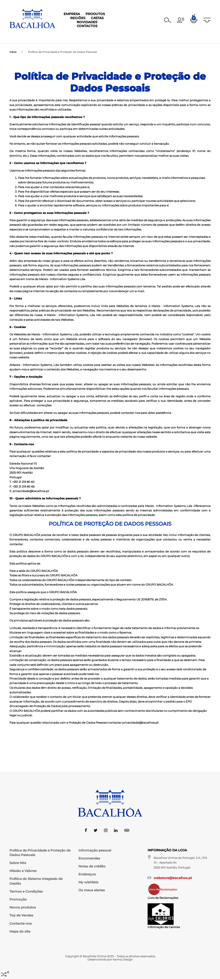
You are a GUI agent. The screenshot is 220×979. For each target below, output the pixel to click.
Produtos (75, 36)
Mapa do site (19, 931)
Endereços (87, 874)
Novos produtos (22, 907)
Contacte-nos (20, 923)
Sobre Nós (17, 863)
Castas (117, 36)
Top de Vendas (21, 915)
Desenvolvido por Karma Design (110, 959)
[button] (180, 20)
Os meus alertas (91, 890)
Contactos (166, 36)
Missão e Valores (23, 871)
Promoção (18, 899)
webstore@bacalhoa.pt (173, 878)
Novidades (140, 36)
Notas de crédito (91, 866)
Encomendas (89, 858)
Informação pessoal (94, 850)
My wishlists (88, 882)
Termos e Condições (26, 891)
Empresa (52, 36)
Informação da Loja (167, 850)
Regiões (98, 36)
